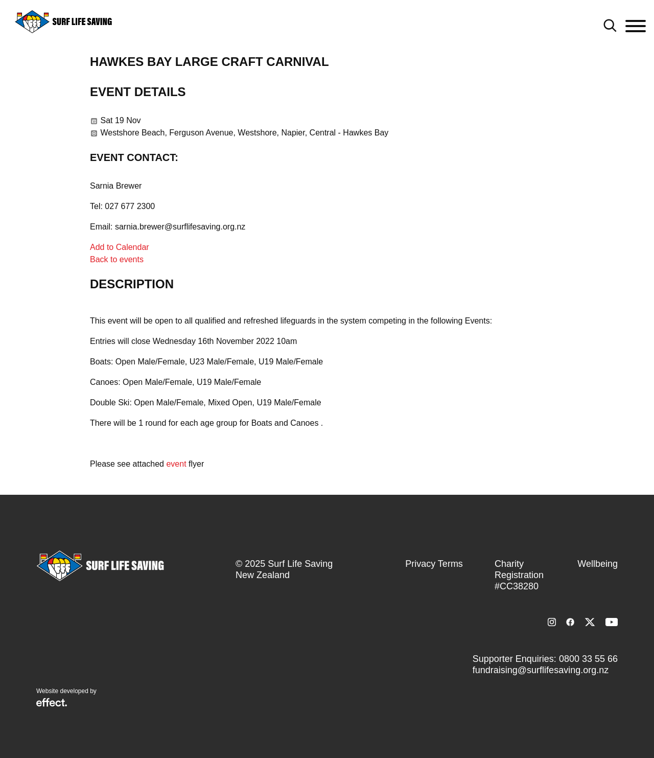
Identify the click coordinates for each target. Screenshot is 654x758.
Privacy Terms (434, 564)
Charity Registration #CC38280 (519, 575)
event (176, 464)
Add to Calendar (119, 247)
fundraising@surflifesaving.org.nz (541, 670)
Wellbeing (597, 564)
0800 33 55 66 (588, 659)
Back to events (117, 259)
